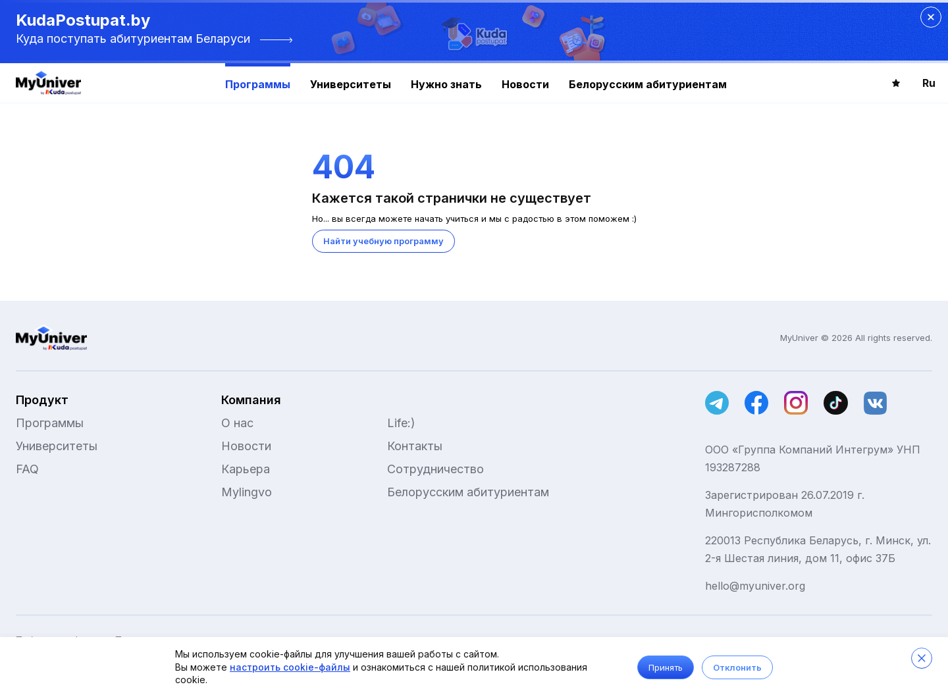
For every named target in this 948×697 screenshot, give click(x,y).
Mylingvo (246, 492)
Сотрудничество (435, 469)
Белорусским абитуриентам (648, 84)
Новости (525, 84)
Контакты (414, 446)
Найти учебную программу (383, 241)
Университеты (350, 84)
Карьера (245, 469)
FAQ (27, 469)
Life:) (401, 423)
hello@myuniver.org (755, 585)
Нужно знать (446, 84)
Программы (257, 84)
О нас (237, 423)
